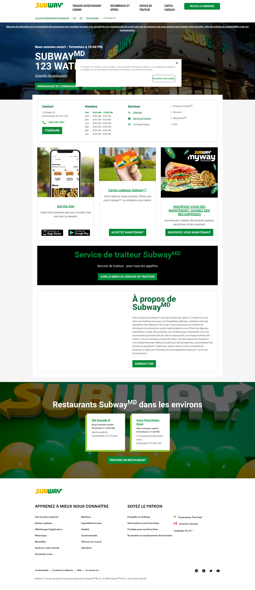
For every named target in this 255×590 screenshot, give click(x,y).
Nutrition (86, 517)
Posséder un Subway (139, 517)
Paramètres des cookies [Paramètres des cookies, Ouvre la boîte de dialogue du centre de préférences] (164, 78)
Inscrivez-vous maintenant (189, 232)
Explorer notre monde (47, 548)
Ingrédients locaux (91, 523)
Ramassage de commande (56, 86)
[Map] (81, 331)
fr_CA (182, 531)
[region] (128, 73)
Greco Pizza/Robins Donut (147, 422)
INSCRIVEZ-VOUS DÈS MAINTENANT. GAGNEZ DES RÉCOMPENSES (189, 210)
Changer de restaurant (51, 75)
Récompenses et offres (120, 7)
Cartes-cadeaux (43, 523)
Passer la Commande (202, 6)
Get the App (65, 206)
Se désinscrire (92, 570)
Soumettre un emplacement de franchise (150, 535)
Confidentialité (41, 570)
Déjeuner (137, 112)
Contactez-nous (43, 554)
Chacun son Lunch (91, 542)
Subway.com (144, 363)
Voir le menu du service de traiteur (127, 276)
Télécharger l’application (48, 529)
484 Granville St (101, 420)
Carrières (86, 548)
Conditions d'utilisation (62, 570)
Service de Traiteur (145, 7)
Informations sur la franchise (143, 523)
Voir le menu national (46, 517)
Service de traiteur (142, 118)
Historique (41, 535)
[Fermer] (177, 63)
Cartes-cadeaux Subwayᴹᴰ (127, 190)
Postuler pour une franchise (143, 529)
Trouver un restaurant (127, 460)
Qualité (85, 529)
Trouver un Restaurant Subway (87, 7)
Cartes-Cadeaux (169, 7)
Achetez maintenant (127, 232)
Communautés (89, 535)
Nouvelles (40, 542)
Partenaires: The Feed (190, 517)
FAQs (79, 570)
